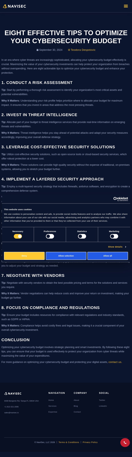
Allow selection (66, 256)
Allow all (107, 256)
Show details (115, 247)
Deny (24, 256)
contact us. (115, 362)
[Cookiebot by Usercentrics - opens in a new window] (115, 199)
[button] (126, 6)
